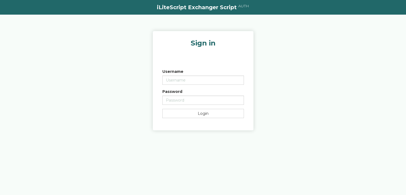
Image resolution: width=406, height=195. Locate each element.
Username (172, 71)
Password (172, 91)
